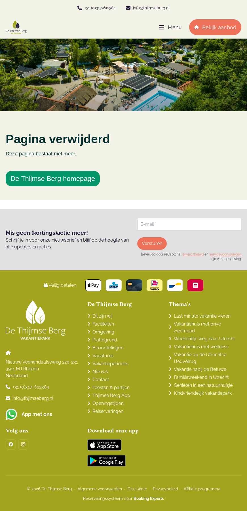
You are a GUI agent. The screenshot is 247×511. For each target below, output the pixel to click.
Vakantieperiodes (110, 363)
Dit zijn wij (102, 316)
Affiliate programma (202, 489)
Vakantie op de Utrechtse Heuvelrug (200, 358)
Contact (100, 379)
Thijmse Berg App (111, 395)
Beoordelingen (107, 347)
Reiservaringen (107, 411)
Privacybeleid (165, 489)
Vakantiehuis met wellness (201, 346)
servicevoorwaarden (225, 254)
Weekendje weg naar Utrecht (204, 338)
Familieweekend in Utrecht (201, 377)
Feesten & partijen (111, 387)
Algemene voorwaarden (100, 489)
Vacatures (103, 355)
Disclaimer (137, 489)
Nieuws (100, 371)
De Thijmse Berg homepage (52, 178)
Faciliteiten (103, 324)
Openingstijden (108, 403)
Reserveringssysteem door (123, 498)
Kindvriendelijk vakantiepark (203, 393)
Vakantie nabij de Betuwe (200, 369)
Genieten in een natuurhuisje (203, 385)
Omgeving (103, 332)
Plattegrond (104, 340)
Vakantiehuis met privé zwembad (197, 327)
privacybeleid (193, 254)
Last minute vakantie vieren (202, 316)
